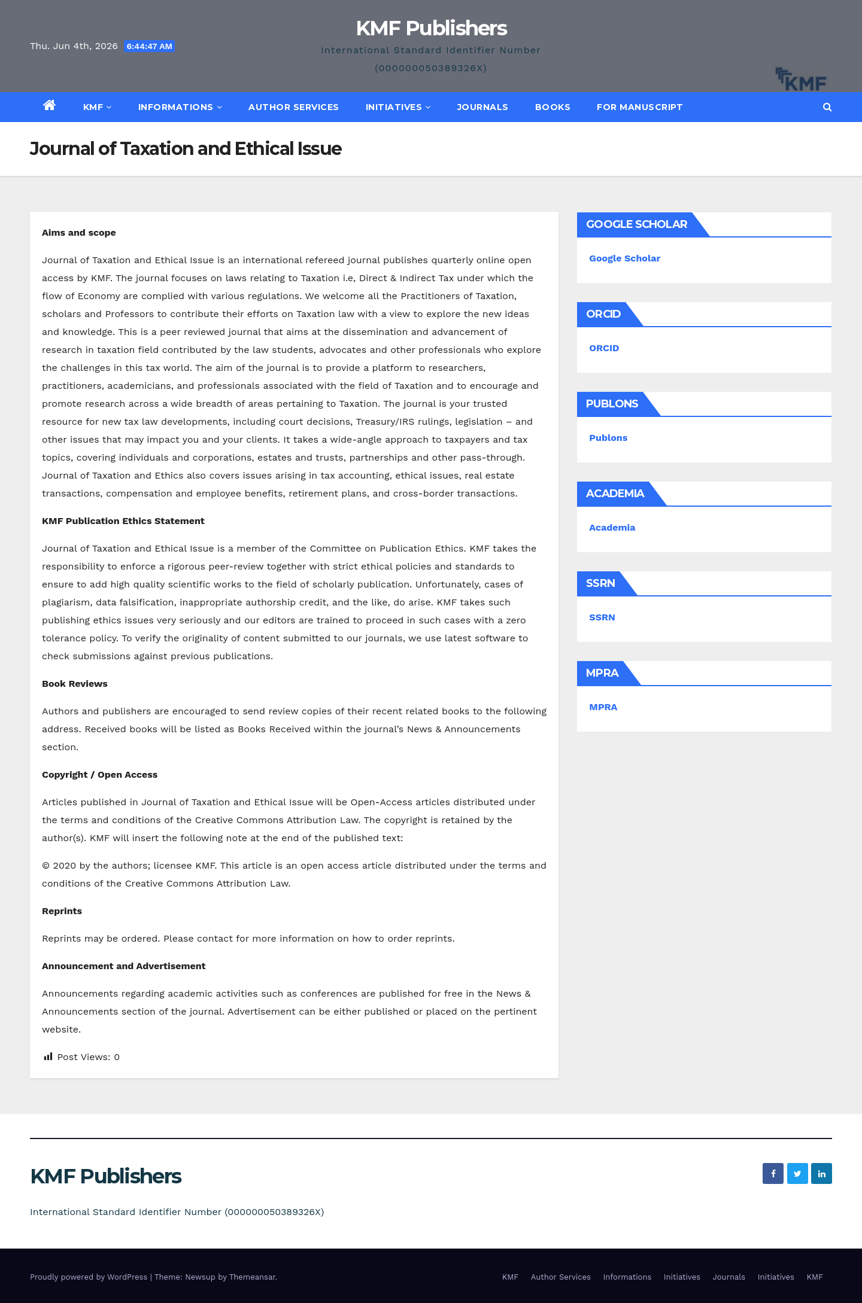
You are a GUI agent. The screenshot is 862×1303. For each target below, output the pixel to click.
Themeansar (252, 1276)
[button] (827, 106)
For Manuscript (640, 107)
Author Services (293, 107)
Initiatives (398, 107)
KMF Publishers (431, 28)
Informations (180, 107)
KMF (97, 107)
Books (553, 107)
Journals (483, 107)
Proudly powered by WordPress (90, 1276)
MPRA (603, 707)
